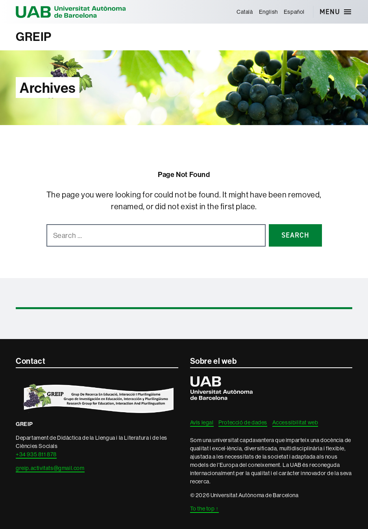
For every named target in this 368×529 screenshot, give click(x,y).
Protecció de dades (242, 422)
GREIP (34, 36)
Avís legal (202, 422)
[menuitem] (244, 12)
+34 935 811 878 (36, 454)
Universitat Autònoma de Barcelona (71, 12)
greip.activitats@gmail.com (50, 468)
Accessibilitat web (295, 422)
